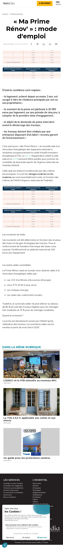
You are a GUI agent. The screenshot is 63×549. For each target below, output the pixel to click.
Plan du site (29, 544)
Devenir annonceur (11, 495)
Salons (35, 504)
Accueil (5, 14)
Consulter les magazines (13, 490)
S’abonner (44, 3)
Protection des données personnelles (28, 547)
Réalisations (37, 499)
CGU (49, 544)
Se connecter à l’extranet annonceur (13, 498)
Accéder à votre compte (13, 488)
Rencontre (37, 488)
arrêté (16, 158)
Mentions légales (41, 544)
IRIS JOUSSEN (9, 44)
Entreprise (37, 492)
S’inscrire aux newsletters (13, 492)
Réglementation (17, 14)
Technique (37, 495)
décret (28, 155)
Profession (37, 502)
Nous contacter (9, 502)
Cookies (45, 547)
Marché (36, 490)
